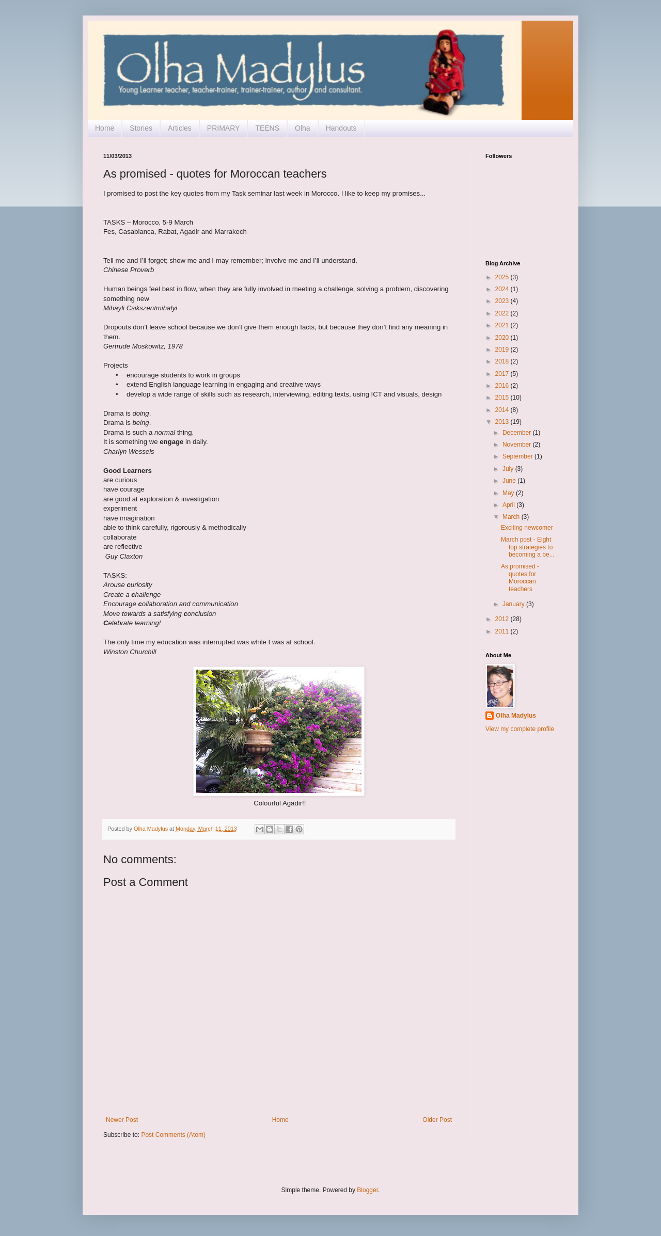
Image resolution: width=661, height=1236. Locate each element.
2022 (503, 313)
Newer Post (122, 1119)
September (518, 456)
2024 (503, 289)
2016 (503, 385)
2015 (503, 397)
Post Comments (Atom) (173, 1134)
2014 (503, 410)
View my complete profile (519, 729)
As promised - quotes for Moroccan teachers (520, 577)
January (514, 604)
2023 (503, 301)
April (509, 505)
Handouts (341, 128)
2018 (503, 361)
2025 (503, 277)
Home (104, 128)
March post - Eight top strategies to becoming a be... (528, 547)
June (509, 480)
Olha (302, 128)
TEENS (267, 128)
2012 (503, 619)
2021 (503, 325)
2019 (503, 349)
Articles (180, 128)
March (512, 516)
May (509, 493)
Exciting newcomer (527, 527)
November (517, 444)
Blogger (367, 1190)
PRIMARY (223, 128)
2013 (503, 421)
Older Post (437, 1119)
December (517, 432)
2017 (503, 373)
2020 (503, 337)
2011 (503, 631)
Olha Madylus (516, 715)
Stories (141, 128)
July (508, 468)
